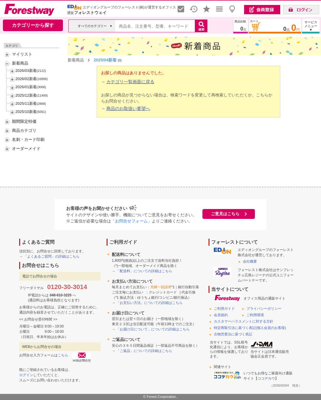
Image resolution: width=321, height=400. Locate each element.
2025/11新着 (26, 103)
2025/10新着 (26, 111)
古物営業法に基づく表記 (233, 334)
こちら (63, 355)
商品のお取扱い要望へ (128, 108)
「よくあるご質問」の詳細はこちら (52, 256)
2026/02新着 (26, 79)
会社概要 (250, 261)
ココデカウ (266, 378)
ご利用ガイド (224, 309)
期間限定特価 (24, 121)
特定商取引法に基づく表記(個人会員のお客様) (250, 328)
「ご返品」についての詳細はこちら (144, 351)
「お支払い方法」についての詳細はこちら (149, 303)
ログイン (26, 375)
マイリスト (22, 54)
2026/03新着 (26, 70)
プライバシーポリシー (263, 309)
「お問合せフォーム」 (131, 221)
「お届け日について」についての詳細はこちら (153, 329)
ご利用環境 (255, 315)
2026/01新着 (26, 87)
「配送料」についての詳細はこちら (144, 271)
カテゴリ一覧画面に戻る (130, 81)
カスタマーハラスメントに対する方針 (243, 321)
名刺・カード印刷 (28, 139)
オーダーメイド (26, 148)
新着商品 (20, 63)
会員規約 (221, 315)
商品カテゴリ (24, 130)
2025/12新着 (26, 95)
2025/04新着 (105, 60)
